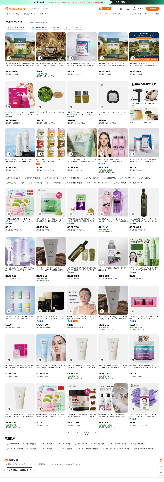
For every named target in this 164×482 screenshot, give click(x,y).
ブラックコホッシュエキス (15, 183)
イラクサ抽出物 (144, 178)
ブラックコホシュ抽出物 (117, 444)
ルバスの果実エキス (127, 178)
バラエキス (31, 449)
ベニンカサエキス (80, 444)
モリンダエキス (136, 183)
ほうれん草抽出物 (35, 183)
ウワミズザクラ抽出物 (32, 178)
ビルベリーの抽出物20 (91, 178)
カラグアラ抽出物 (12, 444)
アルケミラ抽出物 (63, 444)
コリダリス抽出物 (136, 444)
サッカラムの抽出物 (53, 183)
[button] (99, 8)
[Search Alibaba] (64, 8)
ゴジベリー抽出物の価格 (70, 178)
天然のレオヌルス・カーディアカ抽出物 (115, 449)
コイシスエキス (46, 449)
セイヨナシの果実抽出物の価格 (87, 449)
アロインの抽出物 (51, 178)
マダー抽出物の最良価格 (73, 183)
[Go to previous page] (64, 433)
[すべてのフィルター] (15, 28)
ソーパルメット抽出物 (64, 449)
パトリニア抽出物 (119, 183)
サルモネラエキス (97, 444)
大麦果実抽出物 (110, 178)
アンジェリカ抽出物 (13, 178)
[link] (161, 461)
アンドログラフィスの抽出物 (143, 449)
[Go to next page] (100, 433)
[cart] (128, 9)
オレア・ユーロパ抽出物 (14, 449)
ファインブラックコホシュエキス (97, 183)
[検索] (106, 8)
